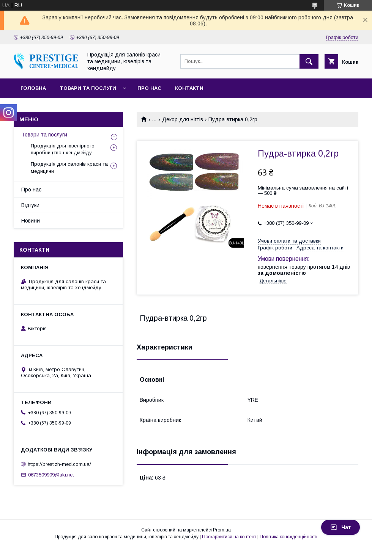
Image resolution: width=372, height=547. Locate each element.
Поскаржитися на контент (229, 536)
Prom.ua (222, 530)
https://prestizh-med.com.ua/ (59, 464)
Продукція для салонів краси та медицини (69, 167)
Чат (340, 527)
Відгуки (30, 205)
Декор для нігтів (182, 119)
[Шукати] (308, 61)
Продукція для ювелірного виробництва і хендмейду (63, 149)
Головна (33, 88)
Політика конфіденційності (288, 536)
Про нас (149, 88)
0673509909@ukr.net (51, 475)
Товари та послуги (88, 88)
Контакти (189, 88)
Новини (30, 221)
